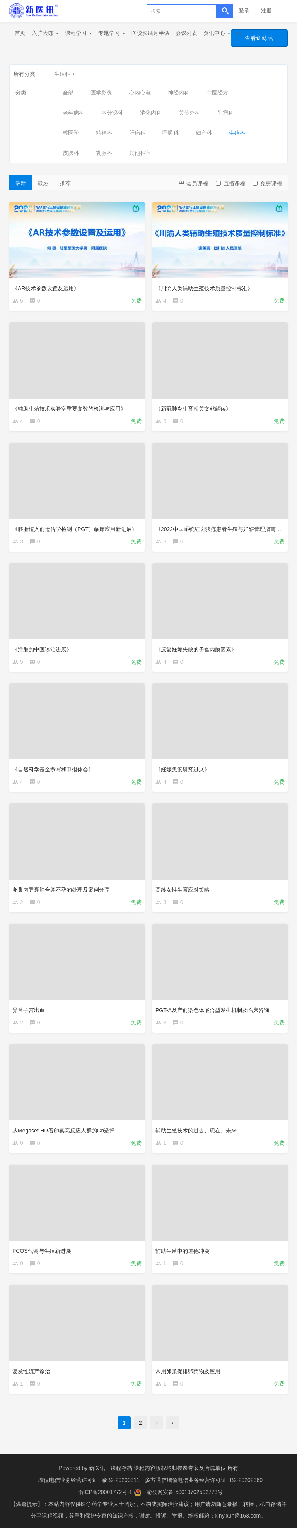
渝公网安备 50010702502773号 (185, 1491)
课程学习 (78, 33)
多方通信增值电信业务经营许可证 (185, 1480)
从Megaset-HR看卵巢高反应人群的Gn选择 (63, 1130)
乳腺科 (104, 153)
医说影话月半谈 (150, 33)
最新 (20, 183)
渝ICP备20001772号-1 (105, 1491)
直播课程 (230, 183)
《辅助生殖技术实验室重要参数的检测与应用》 (69, 409)
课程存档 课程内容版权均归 (144, 1468)
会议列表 (186, 33)
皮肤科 (71, 153)
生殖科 (65, 74)
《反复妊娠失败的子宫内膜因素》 (196, 649)
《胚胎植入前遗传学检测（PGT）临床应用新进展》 (74, 529)
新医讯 (97, 1468)
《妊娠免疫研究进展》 (182, 769)
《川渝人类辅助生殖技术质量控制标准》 (204, 288)
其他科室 (140, 153)
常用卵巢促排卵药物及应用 (187, 1371)
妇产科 (204, 133)
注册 (266, 10)
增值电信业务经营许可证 (68, 1480)
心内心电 (140, 92)
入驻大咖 (45, 33)
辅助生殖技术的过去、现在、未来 (196, 1130)
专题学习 (111, 33)
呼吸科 (170, 133)
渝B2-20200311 (121, 1480)
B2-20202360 (246, 1480)
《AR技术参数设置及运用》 (45, 288)
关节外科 (189, 113)
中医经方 (217, 92)
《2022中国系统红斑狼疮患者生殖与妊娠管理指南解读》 (223, 529)
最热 (43, 183)
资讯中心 (216, 33)
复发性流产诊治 (31, 1371)
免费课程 (267, 183)
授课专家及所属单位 (201, 1468)
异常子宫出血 (28, 1010)
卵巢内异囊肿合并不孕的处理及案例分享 (61, 890)
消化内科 (151, 113)
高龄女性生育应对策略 (182, 890)
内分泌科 (112, 113)
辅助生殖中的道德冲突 (182, 1251)
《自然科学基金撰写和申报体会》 (53, 769)
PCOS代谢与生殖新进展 (41, 1251)
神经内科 (178, 92)
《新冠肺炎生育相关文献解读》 (193, 409)
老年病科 (73, 113)
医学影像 (101, 92)
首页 (20, 33)
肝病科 (137, 133)
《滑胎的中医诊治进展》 (42, 649)
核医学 (71, 133)
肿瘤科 (225, 113)
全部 (68, 92)
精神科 (104, 133)
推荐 (65, 183)
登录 (244, 10)
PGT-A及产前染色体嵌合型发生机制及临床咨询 (212, 1010)
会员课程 (193, 183)
